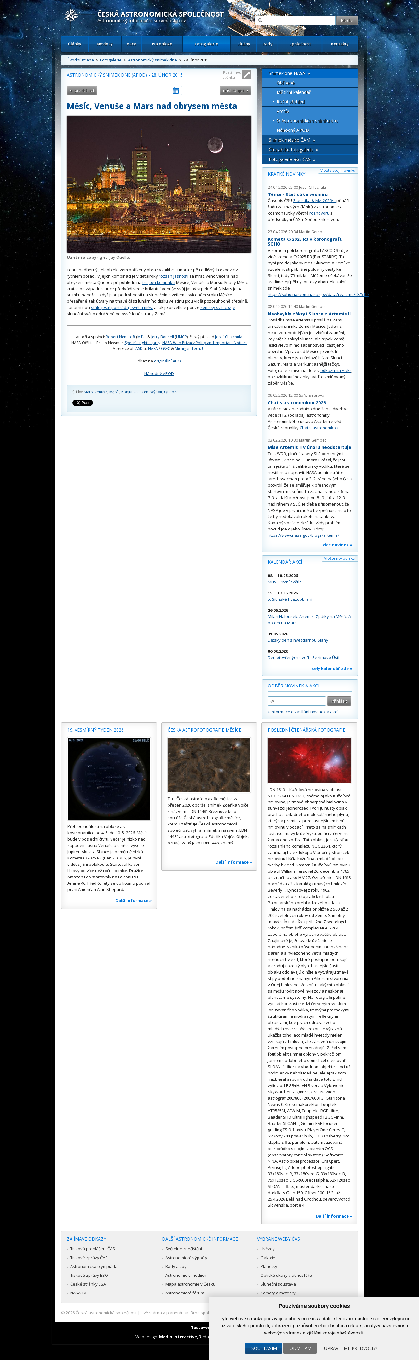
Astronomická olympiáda (94, 1266)
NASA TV (78, 1293)
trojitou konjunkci (158, 282)
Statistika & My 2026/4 (314, 200)
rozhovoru (319, 213)
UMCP (181, 336)
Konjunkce (130, 392)
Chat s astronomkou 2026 (297, 403)
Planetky (269, 1266)
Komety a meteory (278, 1293)
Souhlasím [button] (264, 1348)
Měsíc (114, 392)
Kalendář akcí (285, 562)
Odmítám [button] (301, 1348)
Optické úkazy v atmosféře (286, 1275)
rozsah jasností (173, 276)
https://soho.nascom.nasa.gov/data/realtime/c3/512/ (318, 294)
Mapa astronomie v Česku (190, 1284)
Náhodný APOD (159, 373)
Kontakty (340, 44)
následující (233, 90)
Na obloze (162, 44)
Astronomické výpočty (186, 1257)
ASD (139, 348)
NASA (153, 348)
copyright (96, 257)
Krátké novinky (286, 174)
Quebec (171, 392)
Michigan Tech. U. (190, 348)
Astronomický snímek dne (152, 60)
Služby (243, 44)
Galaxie (268, 1257)
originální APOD (169, 361)
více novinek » (337, 544)
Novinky (105, 44)
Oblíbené (286, 83)
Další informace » (133, 900)
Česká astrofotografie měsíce (204, 730)
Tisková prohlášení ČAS (92, 1249)
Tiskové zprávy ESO (89, 1275)
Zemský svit (151, 392)
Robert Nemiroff (120, 336)
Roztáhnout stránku (233, 74)
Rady (267, 44)
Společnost (300, 44)
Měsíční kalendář (294, 92)
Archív (283, 111)
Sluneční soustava (278, 1284)
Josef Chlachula (228, 336)
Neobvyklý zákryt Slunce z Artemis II (309, 314)
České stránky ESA (88, 1284)
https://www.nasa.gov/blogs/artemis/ (303, 535)
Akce (131, 44)
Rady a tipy (176, 1266)
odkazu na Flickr (335, 370)
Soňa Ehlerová (311, 395)
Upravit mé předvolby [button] (350, 1348)
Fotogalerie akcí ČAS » (292, 159)
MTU (141, 336)
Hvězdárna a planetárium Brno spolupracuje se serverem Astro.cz (204, 1313)
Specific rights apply (142, 342)
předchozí (84, 90)
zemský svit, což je (217, 307)
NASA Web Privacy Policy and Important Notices (204, 342)
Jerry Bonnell (162, 336)
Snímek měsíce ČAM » (292, 140)
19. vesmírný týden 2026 (95, 730)
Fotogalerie (206, 44)
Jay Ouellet (120, 257)
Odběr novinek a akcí (293, 686)
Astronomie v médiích (185, 1275)
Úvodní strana (80, 60)
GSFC (165, 348)
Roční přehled (291, 102)
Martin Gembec (312, 231)
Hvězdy (268, 1249)
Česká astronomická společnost (106, 1313)
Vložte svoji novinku (337, 170)
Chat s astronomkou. (319, 428)
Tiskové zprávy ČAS (89, 1257)
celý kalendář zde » (332, 668)
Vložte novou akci (339, 558)
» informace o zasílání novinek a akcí (303, 712)
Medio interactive (178, 1337)
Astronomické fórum (184, 1293)
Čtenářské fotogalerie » (293, 150)
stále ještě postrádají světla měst (122, 307)
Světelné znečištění (183, 1249)
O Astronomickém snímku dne (307, 121)
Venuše (101, 392)
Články (74, 44)
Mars (88, 392)
